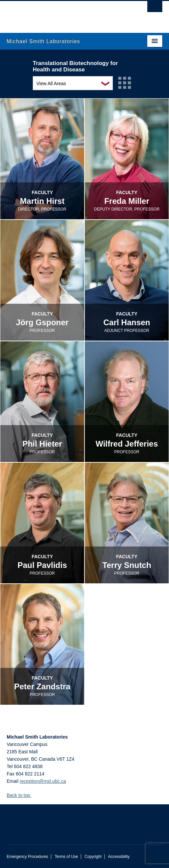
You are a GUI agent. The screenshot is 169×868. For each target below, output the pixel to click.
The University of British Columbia (61, 13)
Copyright (93, 856)
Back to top (21, 795)
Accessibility (119, 856)
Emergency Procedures (27, 856)
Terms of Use (66, 856)
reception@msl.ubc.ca (43, 781)
